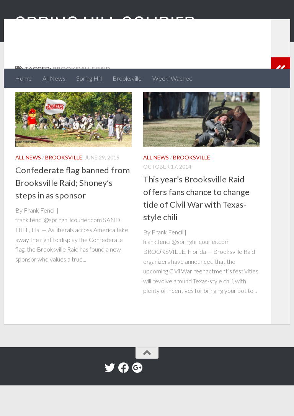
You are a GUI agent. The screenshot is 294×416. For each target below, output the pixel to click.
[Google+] (137, 398)
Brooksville (127, 78)
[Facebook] (123, 398)
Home (23, 78)
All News (53, 78)
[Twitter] (110, 398)
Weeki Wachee (172, 78)
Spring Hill (89, 78)
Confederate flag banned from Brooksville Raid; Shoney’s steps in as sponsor (72, 213)
